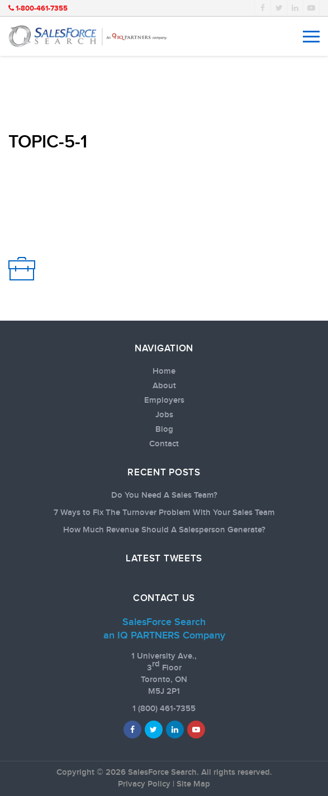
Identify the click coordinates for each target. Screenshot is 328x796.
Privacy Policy (144, 784)
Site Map (193, 784)
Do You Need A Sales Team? (164, 495)
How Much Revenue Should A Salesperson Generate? (164, 530)
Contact (164, 444)
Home (164, 371)
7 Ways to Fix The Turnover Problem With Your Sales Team (164, 513)
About (164, 386)
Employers (164, 400)
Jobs (164, 415)
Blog (164, 430)
